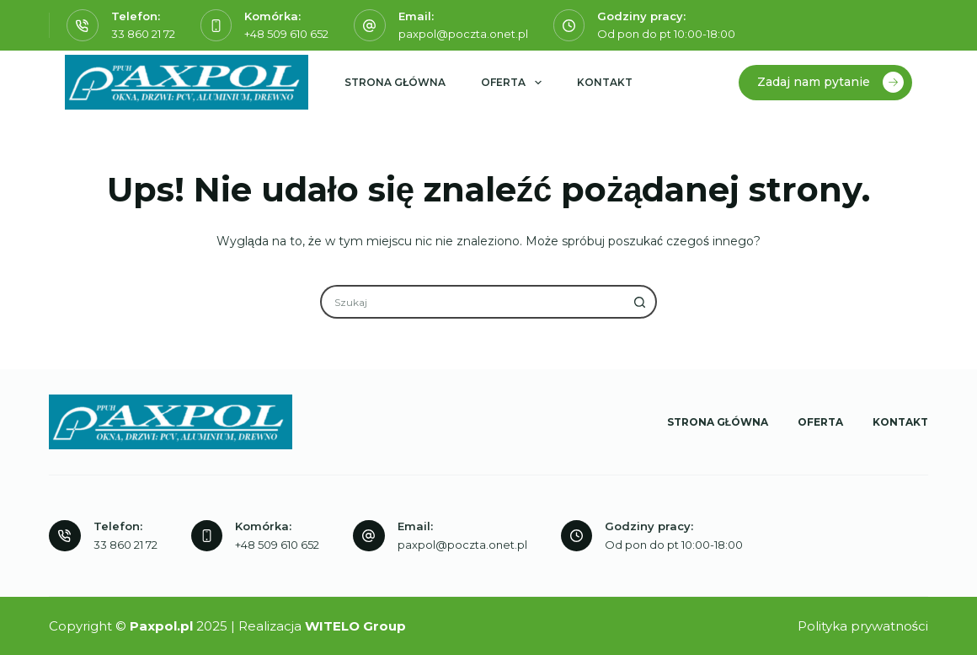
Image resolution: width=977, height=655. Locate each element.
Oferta (514, 82)
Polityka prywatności (863, 626)
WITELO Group (355, 626)
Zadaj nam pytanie (830, 82)
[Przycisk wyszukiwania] (640, 302)
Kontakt (605, 82)
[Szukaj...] (471, 302)
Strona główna (395, 82)
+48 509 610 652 (286, 33)
